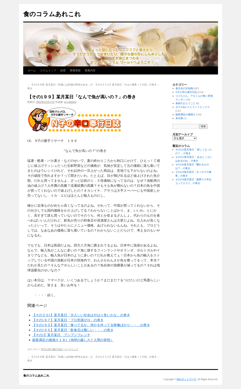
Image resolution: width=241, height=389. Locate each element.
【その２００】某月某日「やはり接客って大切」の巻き (127, 84)
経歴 (63, 70)
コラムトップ (48, 70)
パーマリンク (70, 349)
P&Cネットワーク (186, 379)
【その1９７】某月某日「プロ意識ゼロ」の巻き (68, 320)
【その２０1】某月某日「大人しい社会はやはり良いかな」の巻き (81, 315)
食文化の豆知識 (184, 88)
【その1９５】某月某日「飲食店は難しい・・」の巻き (73, 330)
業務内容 (90, 70)
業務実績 (75, 70)
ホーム (32, 70)
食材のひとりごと (185, 103)
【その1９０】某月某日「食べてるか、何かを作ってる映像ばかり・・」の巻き (91, 325)
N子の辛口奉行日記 (52, 349)
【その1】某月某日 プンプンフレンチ (61, 335)
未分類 (179, 118)
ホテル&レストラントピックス (193, 107)
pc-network (70, 102)
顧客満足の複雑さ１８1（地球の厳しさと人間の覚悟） (73, 340)
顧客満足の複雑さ (185, 114)
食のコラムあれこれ (52, 14)
